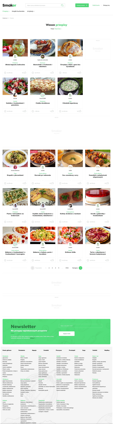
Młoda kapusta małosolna (15, 65)
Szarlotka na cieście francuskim (47, 386)
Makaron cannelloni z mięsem (28, 423)
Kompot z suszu (25, 392)
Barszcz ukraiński (43, 363)
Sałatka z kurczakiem (62, 363)
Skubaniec (77, 374)
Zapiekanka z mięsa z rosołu (46, 409)
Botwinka (59, 381)
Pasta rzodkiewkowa (62, 386)
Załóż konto (96, 5)
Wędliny (106, 350)
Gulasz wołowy (7, 408)
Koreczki (41, 388)
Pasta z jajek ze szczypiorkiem (64, 383)
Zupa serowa (42, 369)
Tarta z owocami (78, 381)
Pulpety (23, 359)
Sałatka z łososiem (61, 361)
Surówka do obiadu (61, 358)
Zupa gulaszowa (43, 371)
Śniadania (42, 101)
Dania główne (42, 173)
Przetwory (15, 63)
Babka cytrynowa (7, 390)
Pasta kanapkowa (7, 363)
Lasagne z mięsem (43, 411)
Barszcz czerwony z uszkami (28, 381)
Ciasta (42, 212)
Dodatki (70, 173)
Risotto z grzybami (97, 363)
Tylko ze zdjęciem (14, 33)
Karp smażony (24, 388)
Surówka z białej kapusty (63, 374)
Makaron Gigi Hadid (26, 417)
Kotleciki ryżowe (96, 371)
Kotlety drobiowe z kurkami (70, 214)
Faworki (41, 383)
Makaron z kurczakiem (26, 361)
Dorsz (22, 367)
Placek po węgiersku (8, 404)
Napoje (34, 350)
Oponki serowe (42, 384)
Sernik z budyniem (79, 358)
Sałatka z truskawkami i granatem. (15, 104)
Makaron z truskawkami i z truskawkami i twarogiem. (15, 253)
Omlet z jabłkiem (7, 367)
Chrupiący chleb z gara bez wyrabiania (70, 65)
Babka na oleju (78, 363)
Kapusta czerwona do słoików (100, 392)
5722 (67, 268)
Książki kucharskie (18, 11)
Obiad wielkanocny (8, 383)
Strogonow (5, 406)
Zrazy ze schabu (25, 371)
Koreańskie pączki (43, 390)
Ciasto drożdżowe (79, 359)
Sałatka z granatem (61, 373)
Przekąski (15, 212)
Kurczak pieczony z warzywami (100, 369)
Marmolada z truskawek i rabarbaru (42, 65)
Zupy (70, 101)
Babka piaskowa (7, 392)
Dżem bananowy (96, 394)
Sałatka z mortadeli (61, 371)
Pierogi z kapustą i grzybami (28, 390)
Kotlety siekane (25, 365)
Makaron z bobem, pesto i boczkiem (42, 253)
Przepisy (6, 11)
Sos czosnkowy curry (70, 175)
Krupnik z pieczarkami (15, 175)
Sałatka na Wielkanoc (62, 369)
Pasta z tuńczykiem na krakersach (15, 214)
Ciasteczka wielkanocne (9, 386)
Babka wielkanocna (8, 388)
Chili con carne (6, 409)
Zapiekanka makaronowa (27, 369)
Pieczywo (70, 63)
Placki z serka (6, 369)
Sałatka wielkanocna (8, 396)
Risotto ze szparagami (98, 367)
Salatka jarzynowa (61, 365)
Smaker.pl (5, 18)
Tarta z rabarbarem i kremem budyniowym (98, 253)
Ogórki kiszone (96, 384)
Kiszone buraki (96, 390)
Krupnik (94, 359)
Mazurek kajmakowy (79, 383)
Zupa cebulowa (43, 376)
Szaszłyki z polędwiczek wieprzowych (98, 176)
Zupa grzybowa (25, 384)
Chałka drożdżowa (43, 103)
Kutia (22, 394)
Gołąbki (94, 358)
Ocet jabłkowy (96, 383)
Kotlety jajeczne (60, 402)
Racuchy (5, 361)
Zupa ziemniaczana (44, 367)
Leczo (4, 402)
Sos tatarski (6, 394)
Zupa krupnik (42, 361)
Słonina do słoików (97, 398)
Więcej (32, 338)
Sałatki (15, 101)
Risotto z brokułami (97, 365)
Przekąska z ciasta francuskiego (64, 408)
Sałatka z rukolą (60, 367)
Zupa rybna (24, 383)
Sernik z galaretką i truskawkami (98, 214)
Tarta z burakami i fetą (62, 404)
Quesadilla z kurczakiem (62, 409)
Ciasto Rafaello (78, 365)
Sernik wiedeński (60, 390)
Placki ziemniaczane (26, 363)
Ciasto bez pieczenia (79, 369)
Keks (22, 396)
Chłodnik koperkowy (70, 103)
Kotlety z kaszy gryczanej (99, 361)
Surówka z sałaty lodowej (63, 359)
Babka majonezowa (79, 384)
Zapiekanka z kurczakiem (45, 404)
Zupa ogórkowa (43, 373)
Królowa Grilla (70, 252)
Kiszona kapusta (96, 381)
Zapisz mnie (66, 333)
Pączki (40, 381)
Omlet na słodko (7, 359)
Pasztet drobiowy (7, 384)
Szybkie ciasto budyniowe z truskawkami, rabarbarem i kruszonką (42, 215)
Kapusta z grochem (26, 386)
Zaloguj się (106, 5)
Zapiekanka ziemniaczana (45, 406)
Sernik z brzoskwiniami (62, 388)
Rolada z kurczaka (61, 406)
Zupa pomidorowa (43, 374)
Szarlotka (76, 361)
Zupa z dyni (42, 359)
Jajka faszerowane (7, 381)
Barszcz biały (42, 365)
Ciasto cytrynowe (79, 371)
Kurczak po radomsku (43, 175)
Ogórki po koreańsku (97, 396)
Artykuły (30, 11)
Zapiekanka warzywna (45, 408)
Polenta (94, 373)
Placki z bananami (7, 374)
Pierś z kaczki (24, 358)
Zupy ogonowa (42, 358)
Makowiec (77, 367)
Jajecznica (5, 358)
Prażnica (5, 376)
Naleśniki (5, 365)
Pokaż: (56, 29)
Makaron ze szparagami (62, 384)
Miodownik (77, 373)
